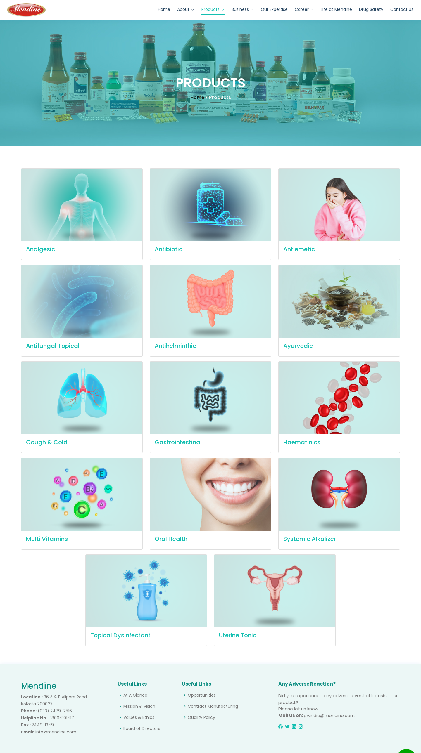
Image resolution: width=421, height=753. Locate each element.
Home (164, 9)
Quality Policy (201, 717)
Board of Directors (141, 728)
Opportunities (202, 695)
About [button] (185, 9)
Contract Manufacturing (213, 706)
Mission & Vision (139, 706)
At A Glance (135, 695)
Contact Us (401, 9)
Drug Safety (371, 9)
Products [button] (213, 9)
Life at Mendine (336, 9)
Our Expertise (274, 9)
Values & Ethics (138, 717)
